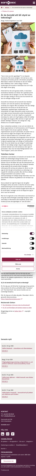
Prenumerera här (9, 461)
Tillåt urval (18, 264)
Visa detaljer (27, 254)
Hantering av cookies (7, 445)
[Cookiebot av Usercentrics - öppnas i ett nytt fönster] (27, 206)
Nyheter (7, 7)
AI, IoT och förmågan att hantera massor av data (17, 308)
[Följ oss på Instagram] (8, 433)
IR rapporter (13, 441)
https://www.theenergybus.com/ (11, 299)
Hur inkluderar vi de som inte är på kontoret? (16, 305)
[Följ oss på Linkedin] (3, 433)
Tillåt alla (18, 259)
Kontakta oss (5, 425)
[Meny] (34, 3)
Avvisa (18, 268)
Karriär (3, 448)
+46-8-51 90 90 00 (8, 414)
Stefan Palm (18, 311)
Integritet (29, 441)
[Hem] (1, 7)
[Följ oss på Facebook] (13, 433)
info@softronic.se (9, 416)
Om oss (21, 441)
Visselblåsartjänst (21, 445)
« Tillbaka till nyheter (7, 11)
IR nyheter (4, 441)
